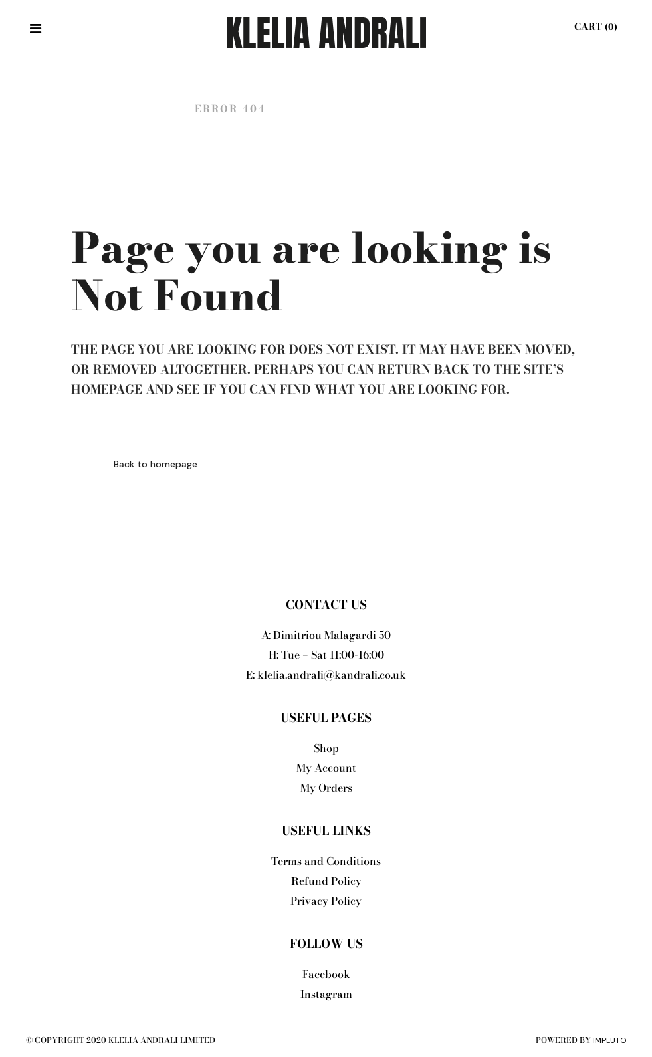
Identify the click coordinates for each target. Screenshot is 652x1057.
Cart (594, 26)
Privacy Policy (326, 901)
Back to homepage (155, 464)
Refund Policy (326, 881)
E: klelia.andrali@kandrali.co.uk (326, 675)
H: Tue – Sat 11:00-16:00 (326, 655)
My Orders (326, 788)
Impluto (609, 1040)
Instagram (326, 994)
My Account (326, 768)
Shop (326, 748)
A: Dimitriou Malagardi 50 (326, 635)
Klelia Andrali (125, 108)
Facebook (326, 974)
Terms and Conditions (326, 861)
